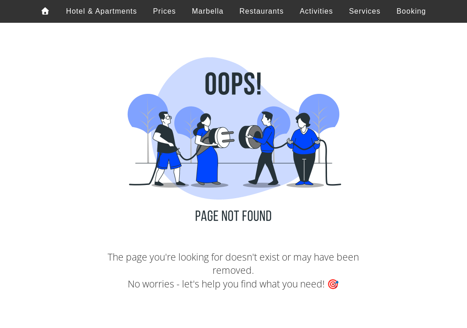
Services (364, 11)
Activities (316, 11)
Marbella (207, 11)
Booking (411, 11)
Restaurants (261, 11)
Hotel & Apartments (101, 11)
